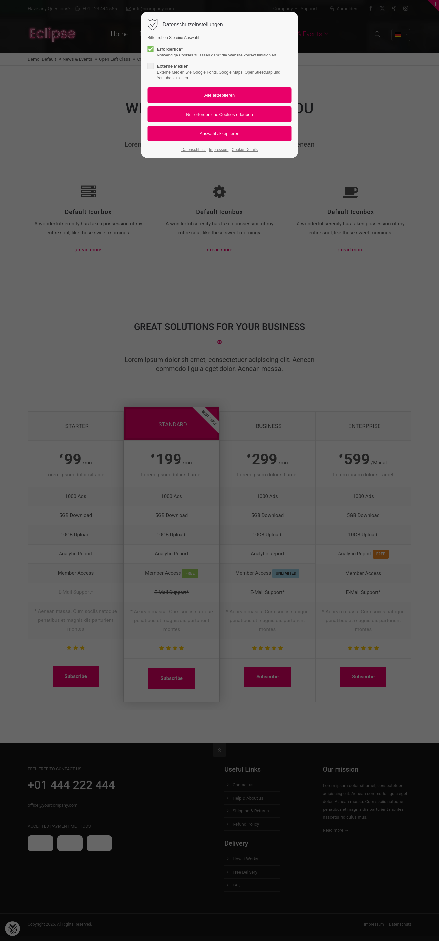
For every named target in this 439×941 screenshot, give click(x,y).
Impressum (218, 149)
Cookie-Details (245, 149)
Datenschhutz (193, 149)
